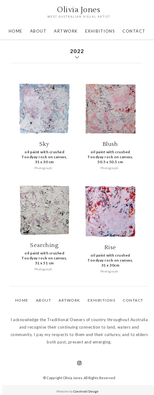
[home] (77, 12)
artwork (66, 31)
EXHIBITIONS (100, 31)
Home (16, 31)
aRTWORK (69, 300)
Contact (133, 300)
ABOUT (43, 300)
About (38, 31)
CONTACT (134, 31)
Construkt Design (86, 391)
